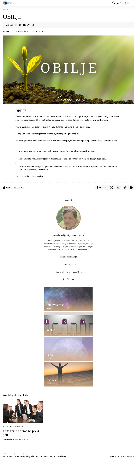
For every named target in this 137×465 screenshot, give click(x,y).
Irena (8, 32)
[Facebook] (63, 279)
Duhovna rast (55, 305)
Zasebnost (43, 456)
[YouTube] (73, 279)
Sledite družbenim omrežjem (69, 272)
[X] (68, 279)
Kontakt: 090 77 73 (68, 264)
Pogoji (53, 456)
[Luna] (68, 349)
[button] (114, 3)
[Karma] (68, 324)
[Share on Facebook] (16, 25)
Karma (50, 330)
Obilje (5, 10)
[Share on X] (20, 25)
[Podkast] (68, 374)
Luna (49, 355)
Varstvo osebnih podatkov (26, 456)
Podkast (51, 380)
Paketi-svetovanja (68, 257)
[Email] (24, 25)
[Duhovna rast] (68, 299)
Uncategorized (16, 426)
